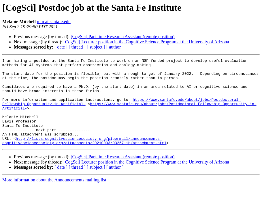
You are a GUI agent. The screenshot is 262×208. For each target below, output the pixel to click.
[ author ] (115, 46)
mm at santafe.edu (54, 21)
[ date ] (60, 46)
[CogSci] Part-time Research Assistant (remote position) (122, 36)
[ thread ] (77, 46)
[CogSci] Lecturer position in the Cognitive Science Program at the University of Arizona (146, 41)
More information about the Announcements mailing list (54, 197)
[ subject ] (96, 46)
